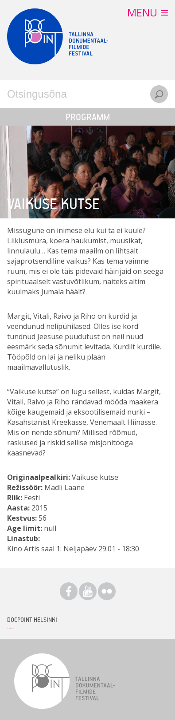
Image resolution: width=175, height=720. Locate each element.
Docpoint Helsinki (32, 619)
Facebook (69, 591)
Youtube (88, 591)
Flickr (107, 591)
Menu (142, 12)
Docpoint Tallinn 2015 (57, 36)
